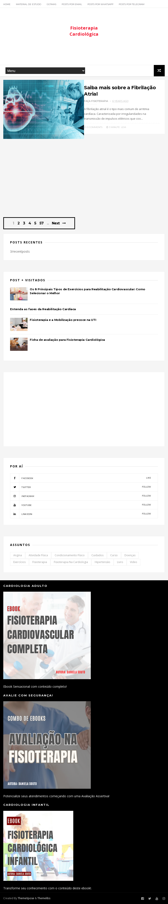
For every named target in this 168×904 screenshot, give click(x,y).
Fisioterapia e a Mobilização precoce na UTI (63, 320)
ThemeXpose (26, 898)
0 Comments (93, 127)
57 (42, 223)
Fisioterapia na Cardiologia (71, 562)
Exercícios (19, 562)
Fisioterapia (39, 562)
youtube (80, 504)
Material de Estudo (28, 4)
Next (56, 223)
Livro (120, 562)
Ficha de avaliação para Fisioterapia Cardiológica (67, 339)
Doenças (129, 555)
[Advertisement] (84, 52)
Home (6, 4)
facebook (80, 478)
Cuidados (97, 555)
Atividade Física (38, 555)
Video (133, 562)
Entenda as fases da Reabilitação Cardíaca (43, 309)
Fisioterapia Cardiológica (84, 31)
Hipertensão (102, 562)
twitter (80, 487)
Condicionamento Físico (70, 555)
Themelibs (43, 898)
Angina (17, 555)
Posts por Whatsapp (100, 4)
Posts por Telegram (131, 4)
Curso (114, 555)
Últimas (51, 4)
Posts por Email (72, 4)
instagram (80, 495)
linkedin (80, 513)
